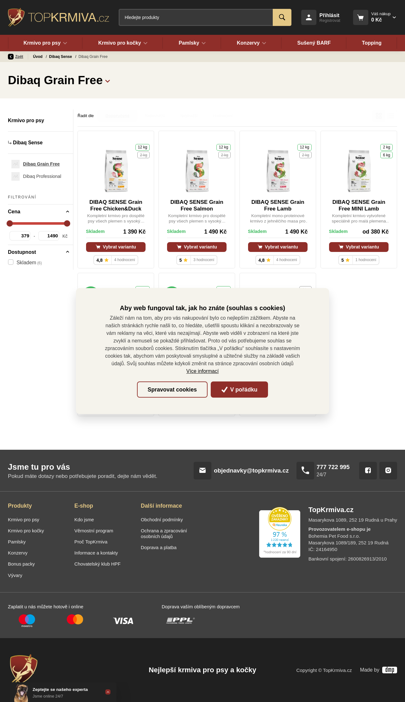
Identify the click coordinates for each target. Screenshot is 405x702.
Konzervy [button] (251, 43)
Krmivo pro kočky (26, 530)
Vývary (15, 575)
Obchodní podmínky (162, 519)
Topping (371, 43)
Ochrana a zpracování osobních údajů (164, 533)
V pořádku (239, 389)
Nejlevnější (155, 115)
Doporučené (117, 115)
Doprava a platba (159, 547)
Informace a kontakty (96, 552)
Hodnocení (223, 115)
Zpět (15, 57)
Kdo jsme (84, 519)
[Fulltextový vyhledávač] (205, 17)
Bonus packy (21, 564)
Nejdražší (189, 115)
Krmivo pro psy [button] (45, 43)
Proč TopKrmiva (91, 541)
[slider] (10, 223)
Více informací (202, 371)
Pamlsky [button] (192, 43)
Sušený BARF (314, 43)
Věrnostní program (93, 530)
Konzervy (18, 552)
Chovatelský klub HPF (97, 564)
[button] (107, 80)
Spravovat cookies (172, 389)
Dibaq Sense (95, 56)
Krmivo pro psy (63, 56)
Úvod (38, 56)
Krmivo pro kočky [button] (123, 43)
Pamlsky (17, 541)
